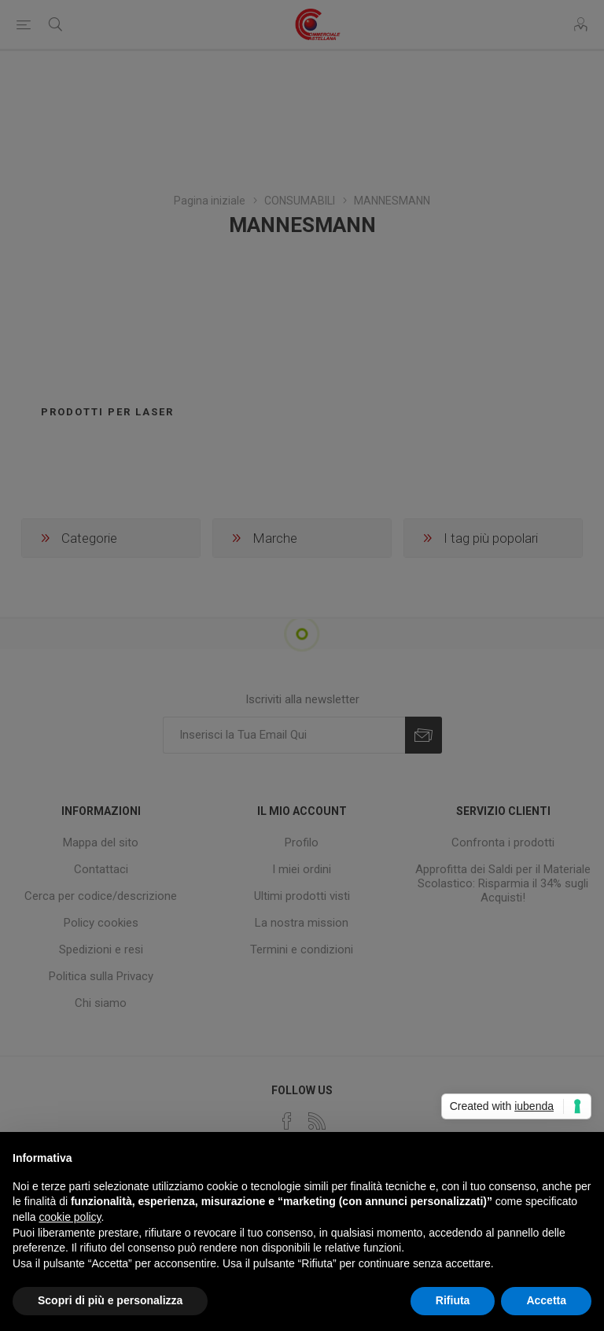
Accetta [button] (546, 1300)
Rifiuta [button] (453, 1300)
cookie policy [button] (70, 1217)
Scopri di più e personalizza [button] (110, 1300)
